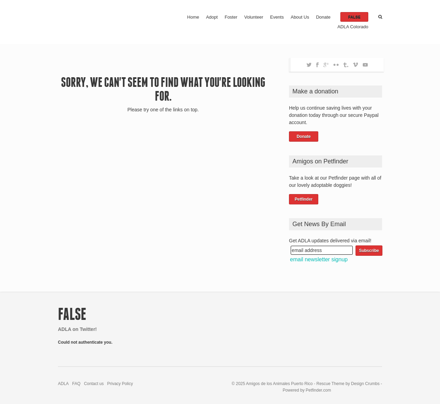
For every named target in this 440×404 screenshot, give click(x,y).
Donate (323, 17)
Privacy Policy (120, 383)
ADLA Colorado (352, 26)
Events (277, 17)
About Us (300, 17)
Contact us (93, 383)
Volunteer (253, 17)
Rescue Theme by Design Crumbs (348, 383)
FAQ (76, 383)
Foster (230, 17)
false (354, 17)
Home (193, 17)
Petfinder (303, 199)
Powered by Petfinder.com (307, 390)
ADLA (63, 383)
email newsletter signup (319, 259)
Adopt (212, 17)
